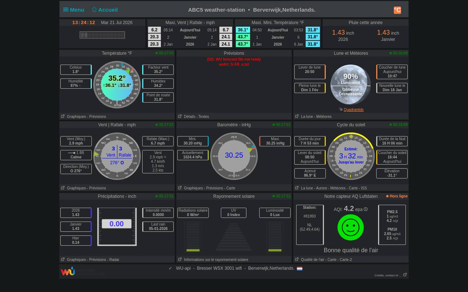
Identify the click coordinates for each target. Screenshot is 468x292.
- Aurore (320, 188)
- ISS (363, 188)
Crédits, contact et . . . (390, 275)
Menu (75, 10)
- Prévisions (96, 117)
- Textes (202, 117)
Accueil (104, 10)
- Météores (323, 117)
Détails (186, 117)
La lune (303, 117)
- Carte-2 (344, 260)
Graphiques (73, 117)
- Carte (229, 188)
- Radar (113, 260)
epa (361, 209)
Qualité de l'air (309, 260)
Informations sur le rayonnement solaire (212, 260)
